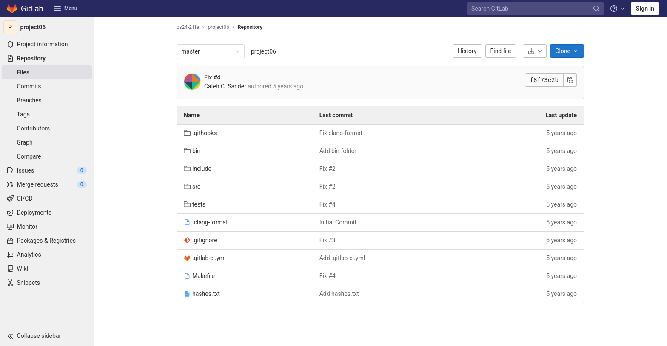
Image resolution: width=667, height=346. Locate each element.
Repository (250, 27)
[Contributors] (47, 128)
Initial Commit (337, 222)
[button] (47, 336)
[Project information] (47, 44)
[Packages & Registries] (47, 240)
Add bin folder (337, 150)
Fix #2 (327, 168)
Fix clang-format (340, 133)
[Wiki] (47, 268)
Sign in (645, 8)
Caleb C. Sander (225, 86)
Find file (500, 51)
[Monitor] (47, 226)
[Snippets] (47, 282)
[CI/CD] (47, 198)
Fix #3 (327, 240)
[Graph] (47, 142)
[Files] (47, 72)
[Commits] (47, 86)
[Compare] (47, 156)
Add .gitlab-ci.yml (342, 258)
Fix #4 (212, 77)
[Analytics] (47, 254)
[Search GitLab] (536, 8)
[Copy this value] (570, 80)
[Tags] (47, 114)
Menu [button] (65, 8)
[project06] (47, 27)
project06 (263, 51)
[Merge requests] (47, 184)
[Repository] (47, 58)
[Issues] (47, 170)
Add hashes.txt (339, 293)
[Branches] (47, 100)
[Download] (535, 51)
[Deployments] (47, 212)
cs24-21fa (188, 27)
